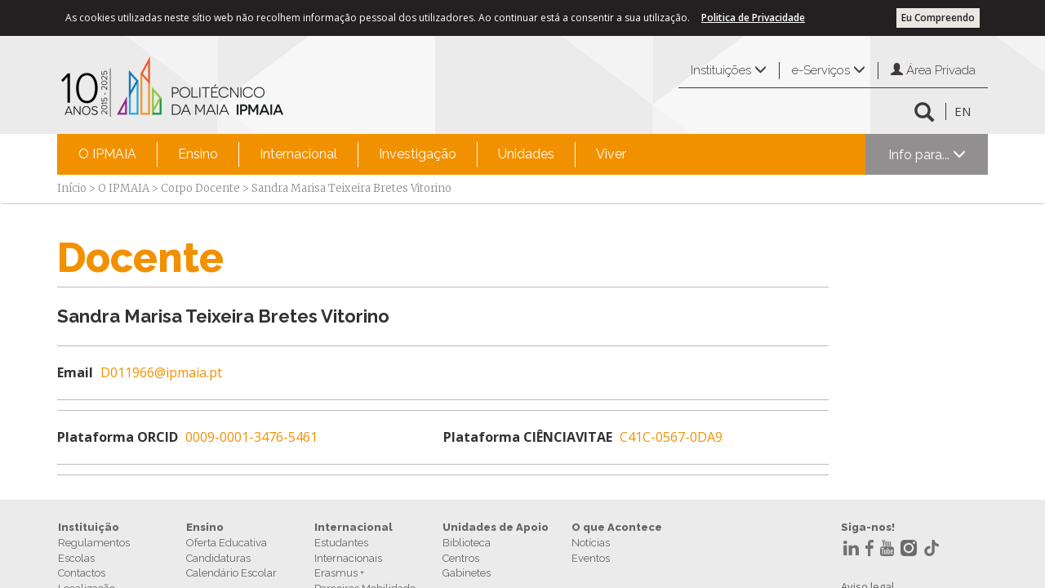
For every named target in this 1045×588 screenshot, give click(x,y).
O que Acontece (616, 527)
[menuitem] (107, 154)
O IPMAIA (107, 154)
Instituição (88, 527)
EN (962, 111)
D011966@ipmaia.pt (161, 372)
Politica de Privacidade (753, 17)
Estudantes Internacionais (348, 550)
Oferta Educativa (226, 543)
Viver (611, 154)
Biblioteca (466, 543)
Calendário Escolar (231, 573)
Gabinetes (466, 573)
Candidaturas (218, 558)
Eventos (590, 558)
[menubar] (352, 154)
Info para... (927, 155)
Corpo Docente (200, 188)
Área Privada (933, 70)
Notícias (590, 543)
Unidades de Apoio (495, 527)
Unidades (526, 154)
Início (72, 188)
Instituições (729, 70)
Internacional (298, 154)
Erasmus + (339, 573)
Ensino (198, 154)
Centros (460, 558)
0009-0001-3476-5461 (251, 437)
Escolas (76, 558)
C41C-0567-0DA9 (671, 437)
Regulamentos (94, 543)
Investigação (417, 154)
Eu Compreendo (938, 17)
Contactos (81, 573)
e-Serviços (828, 70)
